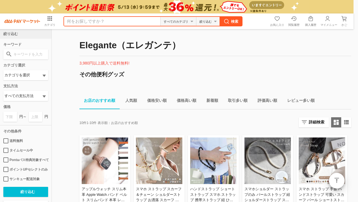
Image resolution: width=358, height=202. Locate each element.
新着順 (210, 101)
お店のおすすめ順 (97, 101)
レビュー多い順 (299, 101)
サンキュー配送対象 (21, 179)
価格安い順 (155, 101)
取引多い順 (235, 101)
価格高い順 (184, 101)
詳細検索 (316, 122)
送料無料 (13, 140)
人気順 (129, 101)
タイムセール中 (18, 150)
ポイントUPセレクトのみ (25, 169)
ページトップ (337, 181)
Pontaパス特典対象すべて (25, 159)
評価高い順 (265, 101)
